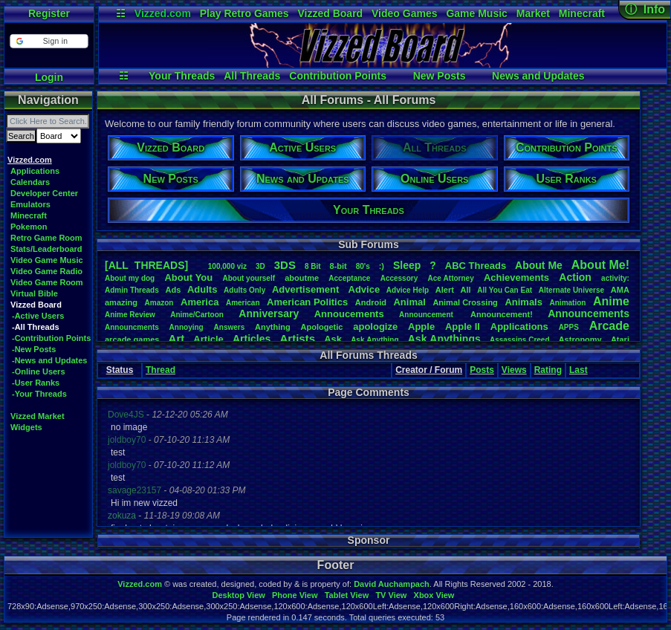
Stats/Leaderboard (46, 248)
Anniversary (269, 313)
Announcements (588, 313)
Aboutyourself (248, 278)
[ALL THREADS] (146, 265)
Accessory (399, 278)
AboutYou (188, 277)
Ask (333, 339)
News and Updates (538, 76)
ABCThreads (475, 265)
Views (514, 370)
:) (381, 266)
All (466, 289)
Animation (568, 303)
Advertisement (307, 289)
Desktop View (238, 595)
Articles (251, 339)
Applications (34, 170)
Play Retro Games (244, 13)
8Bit (313, 266)
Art (177, 338)
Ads (173, 289)
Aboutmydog (130, 278)
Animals (523, 302)
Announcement (427, 315)
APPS (569, 327)
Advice (364, 289)
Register (49, 13)
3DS (285, 265)
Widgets (26, 427)
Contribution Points (337, 76)
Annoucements (349, 313)
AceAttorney (450, 278)
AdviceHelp (407, 290)
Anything (273, 326)
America (199, 302)
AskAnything (374, 340)
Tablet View (347, 595)
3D (260, 266)
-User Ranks (35, 382)
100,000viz (227, 266)
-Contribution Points (51, 338)
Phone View (295, 595)
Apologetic (322, 326)
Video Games (404, 13)
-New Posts (34, 349)
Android (370, 302)
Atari (620, 339)
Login (49, 77)
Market (533, 13)
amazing (121, 302)
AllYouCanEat (504, 290)
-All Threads (35, 326)
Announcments (132, 327)
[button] (49, 41)
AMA (620, 289)
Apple (421, 326)
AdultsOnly (244, 290)
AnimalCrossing (464, 302)
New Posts (439, 76)
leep (407, 265)
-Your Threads (39, 393)
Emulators (30, 204)
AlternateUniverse (571, 290)
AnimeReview (130, 315)
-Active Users (38, 315)
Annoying (186, 327)
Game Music (476, 13)
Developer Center (44, 193)
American (243, 303)
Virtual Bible (34, 293)
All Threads (252, 76)
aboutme (302, 277)
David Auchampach (391, 583)
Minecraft (582, 13)
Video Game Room (46, 282)
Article (208, 339)
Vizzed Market (37, 416)
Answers (229, 327)
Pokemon (29, 226)
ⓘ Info (645, 9)
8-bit (338, 266)
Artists (297, 338)
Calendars (30, 182)
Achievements (516, 277)
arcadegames (132, 339)
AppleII (462, 326)
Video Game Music (46, 260)
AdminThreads (132, 290)
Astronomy (580, 339)
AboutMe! (600, 265)
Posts (482, 370)
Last (578, 370)
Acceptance (349, 278)
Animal (409, 302)
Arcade (609, 325)
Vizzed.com (162, 13)
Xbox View (434, 595)
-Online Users (38, 371)
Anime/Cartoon (197, 315)
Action (575, 277)
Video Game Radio (46, 271)
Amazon (159, 303)
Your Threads (182, 76)
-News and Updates (49, 360)
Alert (444, 289)
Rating (548, 370)
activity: (615, 278)
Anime (611, 301)
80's (363, 266)
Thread (160, 370)
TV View (390, 595)
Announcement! (501, 314)
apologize (375, 326)
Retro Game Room (46, 237)
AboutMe (539, 265)
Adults (202, 289)
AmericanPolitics (307, 302)
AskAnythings (444, 339)
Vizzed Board (330, 13)
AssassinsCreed (520, 340)
